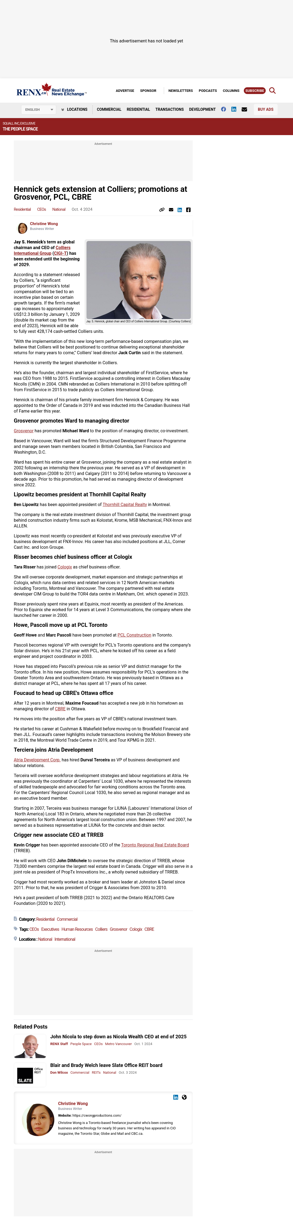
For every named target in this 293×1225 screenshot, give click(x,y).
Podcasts (208, 91)
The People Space (20, 129)
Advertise (125, 91)
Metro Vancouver (118, 1044)
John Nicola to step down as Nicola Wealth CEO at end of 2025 (118, 1036)
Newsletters (180, 91)
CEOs (41, 209)
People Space (81, 1044)
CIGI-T (60, 253)
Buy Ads (265, 109)
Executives (50, 929)
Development (202, 109)
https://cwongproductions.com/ (96, 1115)
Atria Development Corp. (37, 759)
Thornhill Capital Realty (125, 504)
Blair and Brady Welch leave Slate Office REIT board (106, 1065)
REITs (96, 1072)
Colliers (101, 929)
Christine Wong (44, 224)
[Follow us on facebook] (226, 109)
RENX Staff (59, 1044)
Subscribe (254, 91)
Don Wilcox (59, 1072)
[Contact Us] (247, 109)
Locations (74, 109)
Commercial (109, 109)
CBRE (60, 708)
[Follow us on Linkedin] (236, 109)
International (65, 939)
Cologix (65, 567)
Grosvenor (24, 430)
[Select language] (38, 110)
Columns (231, 91)
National (58, 209)
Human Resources (77, 929)
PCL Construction (134, 635)
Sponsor (148, 91)
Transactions (169, 109)
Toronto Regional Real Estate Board (155, 845)
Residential (138, 109)
